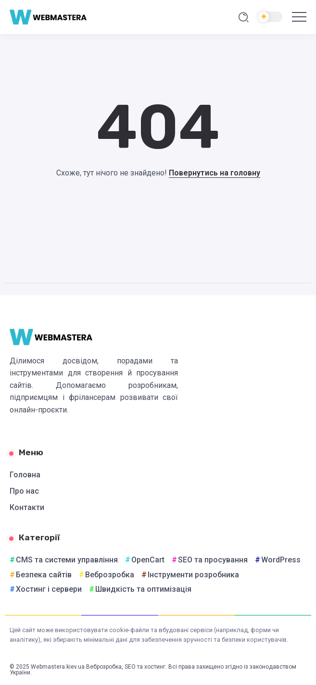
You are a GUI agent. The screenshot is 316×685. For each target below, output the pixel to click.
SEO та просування (213, 559)
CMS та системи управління (67, 559)
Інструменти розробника (193, 574)
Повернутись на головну (214, 172)
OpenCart (147, 559)
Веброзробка (109, 574)
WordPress (281, 559)
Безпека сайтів (44, 574)
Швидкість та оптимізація (143, 589)
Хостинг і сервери (49, 589)
